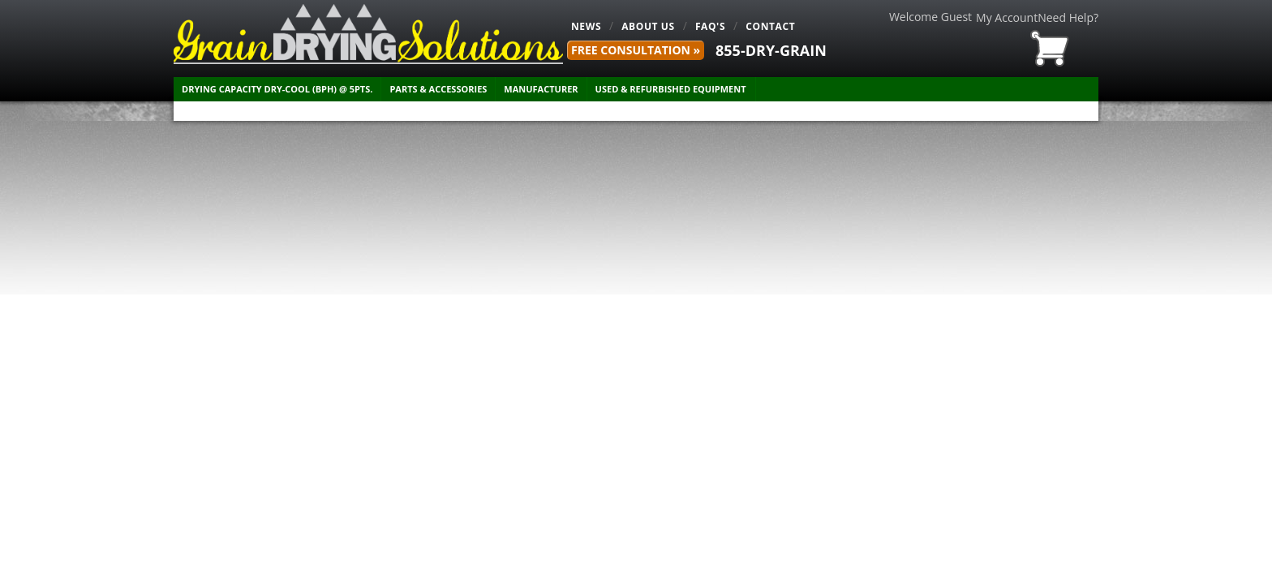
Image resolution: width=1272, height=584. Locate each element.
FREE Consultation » (635, 50)
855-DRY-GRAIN (771, 50)
